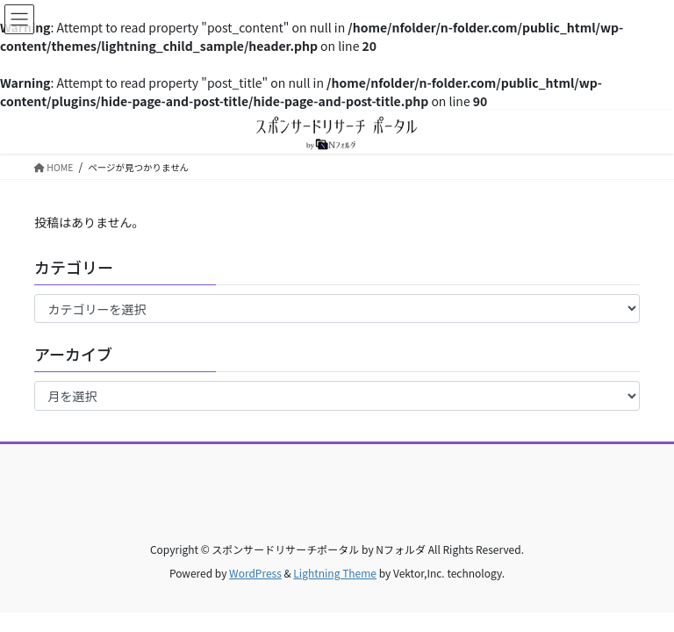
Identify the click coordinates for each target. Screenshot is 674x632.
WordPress (255, 572)
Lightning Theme (334, 572)
